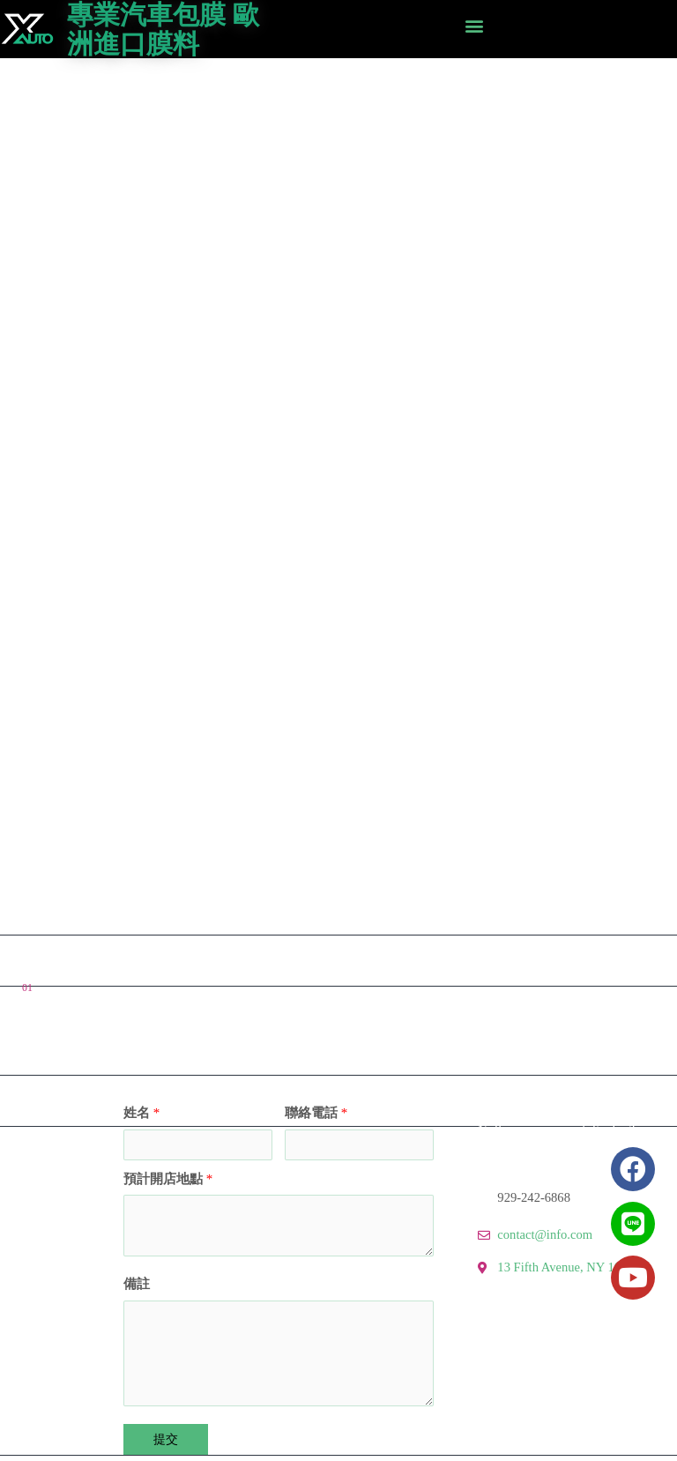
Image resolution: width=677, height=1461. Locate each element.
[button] (473, 25)
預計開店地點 (167, 1179)
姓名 (141, 1113)
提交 (165, 1439)
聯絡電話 (316, 1113)
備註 (136, 1284)
